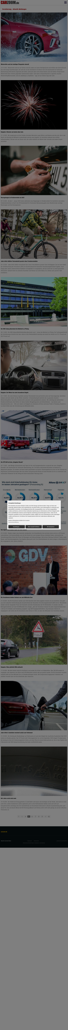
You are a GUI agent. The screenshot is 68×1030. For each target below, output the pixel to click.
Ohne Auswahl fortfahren (33, 526)
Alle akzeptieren (50, 526)
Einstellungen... (16, 526)
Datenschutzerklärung (13, 522)
